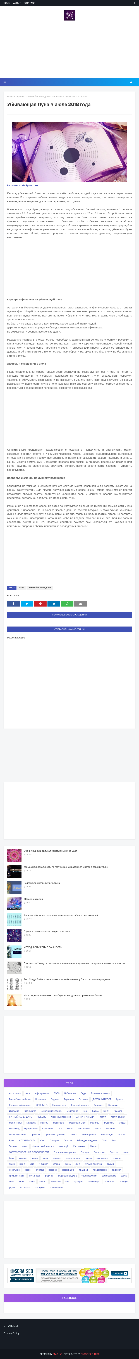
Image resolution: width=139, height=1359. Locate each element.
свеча (123, 1175)
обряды (40, 1169)
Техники (13, 1146)
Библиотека (70, 1093)
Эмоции (85, 1152)
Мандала (31, 1122)
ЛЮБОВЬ (41, 1116)
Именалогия (30, 1110)
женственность (73, 1158)
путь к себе (34, 1175)
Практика (110, 1128)
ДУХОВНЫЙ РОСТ (101, 1099)
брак (11, 1158)
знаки (12, 1163)
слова (32, 1181)
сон (67, 1181)
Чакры (93, 1146)
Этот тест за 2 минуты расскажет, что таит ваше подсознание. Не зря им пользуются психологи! (75, 963)
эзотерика (40, 1187)
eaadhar (57, 1354)
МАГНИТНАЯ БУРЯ (85, 1116)
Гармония (69, 1099)
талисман (109, 1181)
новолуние (14, 1169)
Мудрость (109, 1122)
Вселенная (40, 1099)
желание (57, 1158)
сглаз (11, 1181)
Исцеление (72, 1110)
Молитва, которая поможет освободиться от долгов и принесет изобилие (63, 995)
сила (21, 1181)
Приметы (35, 1134)
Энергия (114, 1152)
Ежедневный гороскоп (20, 1105)
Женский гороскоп (80, 1105)
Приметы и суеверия (55, 1134)
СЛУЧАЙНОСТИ (27, 1140)
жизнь (89, 1158)
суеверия (78, 1181)
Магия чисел (15, 1122)
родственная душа (67, 1175)
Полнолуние (84, 1128)
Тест (114, 1140)
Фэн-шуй (63, 1146)
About (17, 2)
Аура (27, 1093)
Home (7, 2)
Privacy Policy (11, 1333)
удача (12, 1187)
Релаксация (107, 1134)
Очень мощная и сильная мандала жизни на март (50, 851)
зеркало (117, 1158)
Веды (83, 1093)
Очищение (47, 1128)
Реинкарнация (89, 1134)
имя (32, 1163)
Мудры (122, 1122)
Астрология (15, 1093)
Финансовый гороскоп (43, 1146)
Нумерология (31, 1128)
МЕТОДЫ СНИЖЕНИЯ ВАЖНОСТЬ (43, 947)
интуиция (43, 1163)
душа (45, 1158)
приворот (116, 1169)
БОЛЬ (57, 1093)
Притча (73, 1134)
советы (42, 1181)
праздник (83, 1169)
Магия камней (118, 1116)
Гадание (55, 1099)
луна (21, 587)
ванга (35, 1158)
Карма (95, 1110)
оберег (28, 1169)
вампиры (22, 1158)
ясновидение (56, 1187)
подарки (53, 1169)
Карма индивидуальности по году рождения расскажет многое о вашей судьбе (66, 867)
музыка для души (93, 1163)
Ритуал (121, 1134)
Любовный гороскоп (61, 1116)
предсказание (100, 1169)
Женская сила (59, 1105)
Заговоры (99, 1105)
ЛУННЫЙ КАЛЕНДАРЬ (38, 96)
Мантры (44, 1122)
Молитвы (94, 1122)
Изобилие (14, 1110)
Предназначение (17, 1134)
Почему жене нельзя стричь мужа (42, 883)
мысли (110, 1163)
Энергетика (99, 1152)
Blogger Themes (90, 1354)
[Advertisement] (69, 49)
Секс (42, 1140)
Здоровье (113, 1105)
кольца (56, 1163)
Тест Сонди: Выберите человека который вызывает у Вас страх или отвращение (67, 979)
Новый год (14, 1128)
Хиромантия (79, 1146)
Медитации (58, 1122)
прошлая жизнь (17, 1175)
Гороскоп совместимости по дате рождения (47, 931)
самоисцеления (89, 1175)
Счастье (68, 1140)
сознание (56, 1181)
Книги (106, 1110)
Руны (11, 1140)
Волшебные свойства (19, 1099)
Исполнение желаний (51, 1110)
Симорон (54, 1140)
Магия (103, 1116)
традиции (123, 1181)
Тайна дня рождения (87, 1140)
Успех (25, 1146)
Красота (118, 1110)
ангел (125, 1152)
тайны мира (93, 1181)
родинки (49, 1175)
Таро (104, 1140)
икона (22, 1163)
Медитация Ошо (77, 1122)
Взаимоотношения (100, 1093)
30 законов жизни (33, 899)
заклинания (102, 1158)
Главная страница (16, 96)
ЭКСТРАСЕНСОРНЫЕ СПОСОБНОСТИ (29, 1152)
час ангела (25, 1187)
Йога (85, 1110)
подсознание (67, 1169)
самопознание (109, 1175)
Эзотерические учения (65, 1152)
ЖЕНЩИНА (41, 1105)
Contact (29, 2)
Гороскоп (83, 1099)
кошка (68, 1163)
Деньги (119, 1099)
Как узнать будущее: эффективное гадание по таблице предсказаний (61, 915)
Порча (98, 1128)
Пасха (70, 1128)
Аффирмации (42, 1093)
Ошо (60, 1128)
